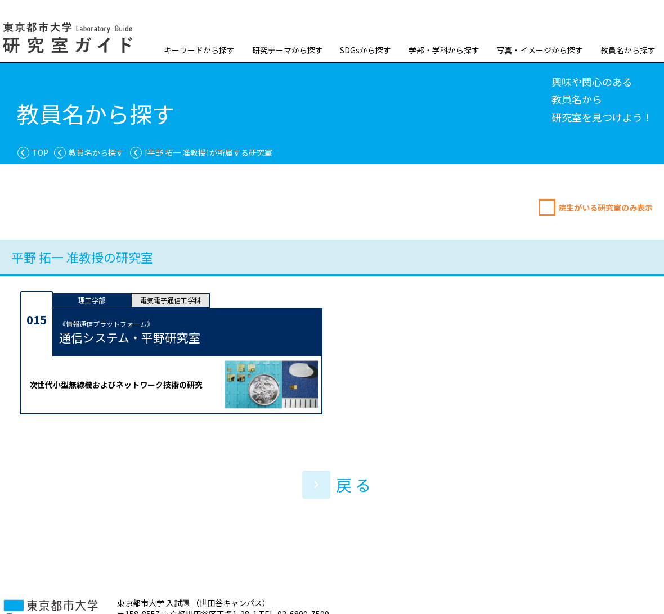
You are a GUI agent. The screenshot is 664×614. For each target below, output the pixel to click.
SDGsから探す (365, 50)
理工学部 (91, 300)
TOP (40, 152)
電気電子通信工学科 (170, 300)
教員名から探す (628, 50)
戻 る (336, 485)
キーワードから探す (199, 50)
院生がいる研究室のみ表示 (605, 207)
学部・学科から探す (444, 50)
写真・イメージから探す (539, 50)
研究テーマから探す (287, 50)
